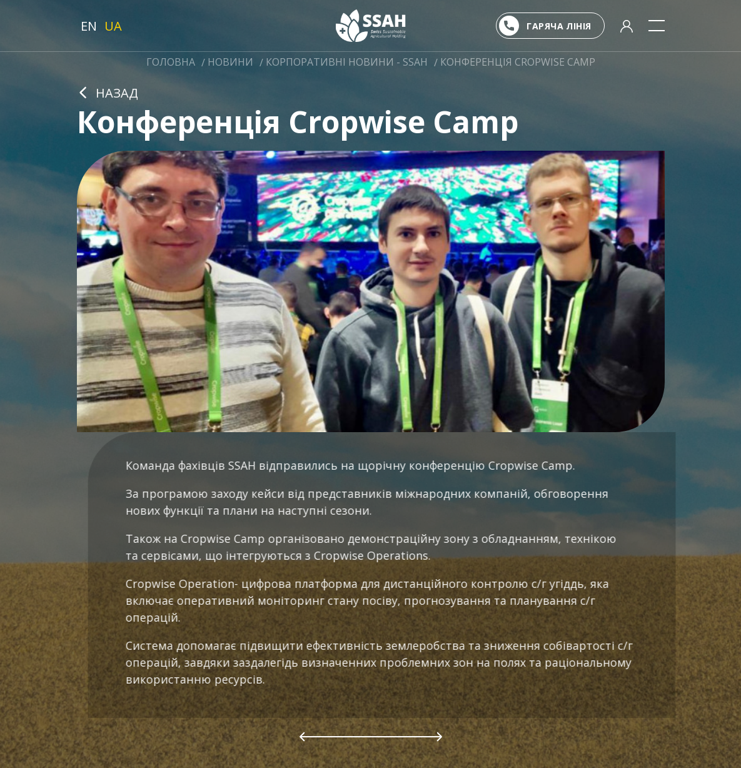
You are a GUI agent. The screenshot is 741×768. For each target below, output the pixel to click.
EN (89, 26)
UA (113, 26)
